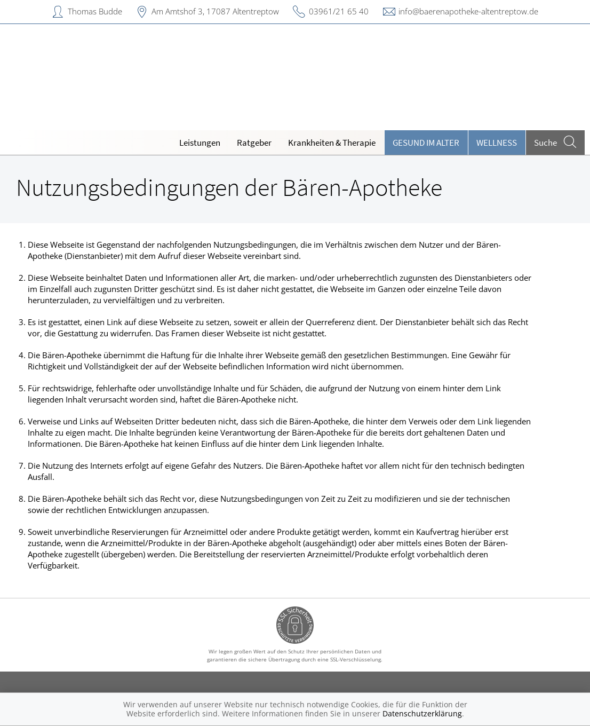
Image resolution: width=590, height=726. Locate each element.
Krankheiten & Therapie (332, 142)
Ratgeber (254, 142)
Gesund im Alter (426, 142)
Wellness (496, 142)
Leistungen (199, 142)
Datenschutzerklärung (422, 713)
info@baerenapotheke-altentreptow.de (468, 11)
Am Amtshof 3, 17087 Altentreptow (215, 11)
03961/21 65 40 (339, 11)
